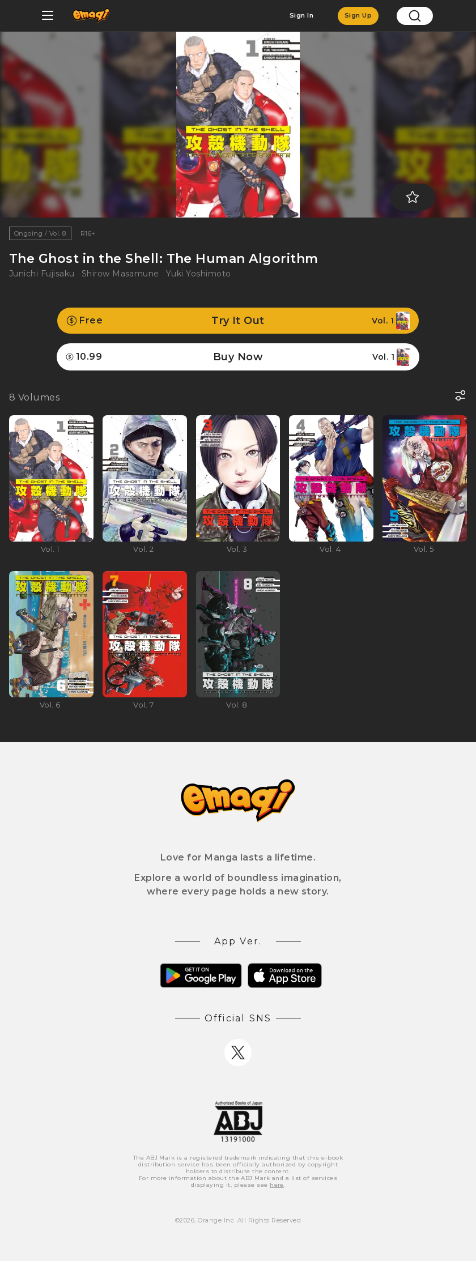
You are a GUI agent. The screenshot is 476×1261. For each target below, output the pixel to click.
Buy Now (238, 357)
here (277, 1184)
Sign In (301, 15)
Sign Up (358, 15)
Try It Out (238, 321)
